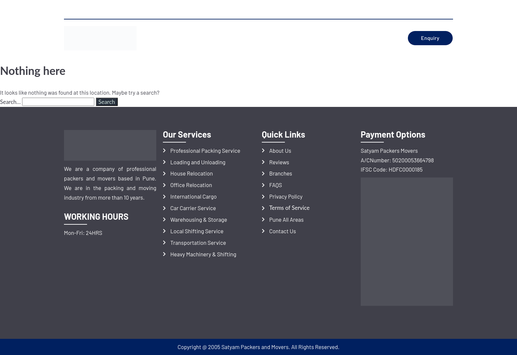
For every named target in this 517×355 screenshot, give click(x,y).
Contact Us (371, 38)
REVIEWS (263, 38)
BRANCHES (333, 38)
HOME (164, 38)
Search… (10, 101)
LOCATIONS (297, 38)
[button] (228, 38)
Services (226, 38)
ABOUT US (193, 38)
